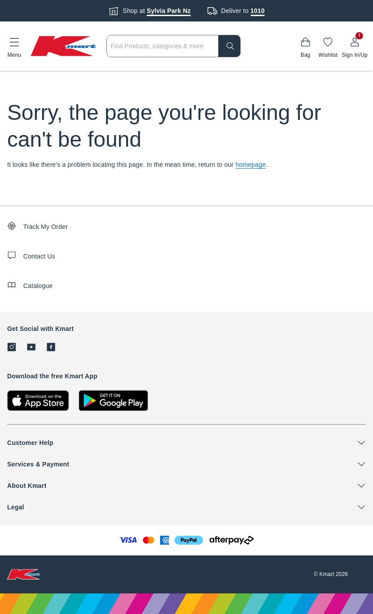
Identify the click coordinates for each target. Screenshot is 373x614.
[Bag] (305, 46)
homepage (251, 164)
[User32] (355, 46)
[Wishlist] (328, 46)
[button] (14, 46)
